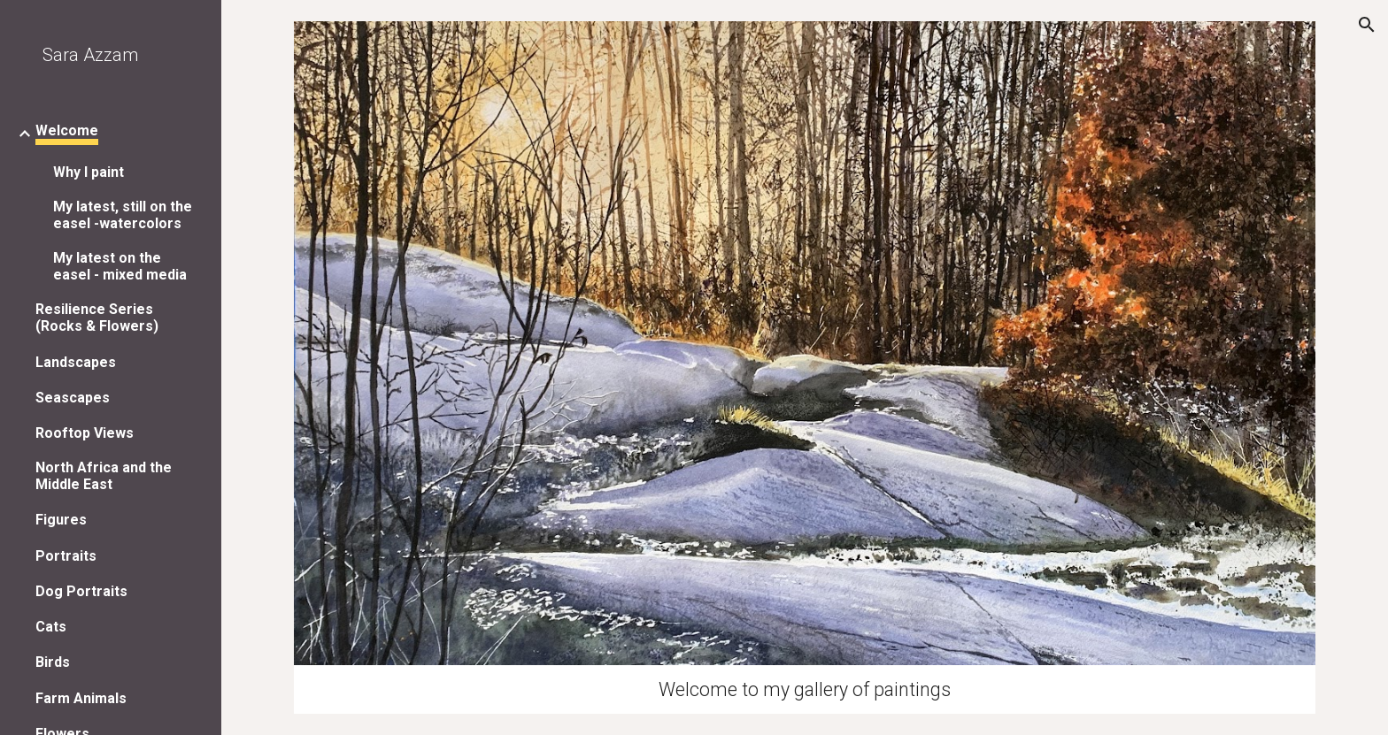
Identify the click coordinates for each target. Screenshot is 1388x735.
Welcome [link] (66, 130)
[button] (1367, 25)
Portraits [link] (65, 555)
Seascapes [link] (72, 397)
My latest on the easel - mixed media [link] (120, 266)
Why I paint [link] (88, 172)
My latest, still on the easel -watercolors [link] (122, 215)
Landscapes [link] (75, 362)
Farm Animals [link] (81, 698)
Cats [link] (50, 626)
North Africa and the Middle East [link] (103, 476)
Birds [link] (52, 662)
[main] (804, 689)
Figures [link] (61, 519)
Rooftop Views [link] (84, 433)
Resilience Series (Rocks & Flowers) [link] (96, 317)
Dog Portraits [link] (81, 591)
